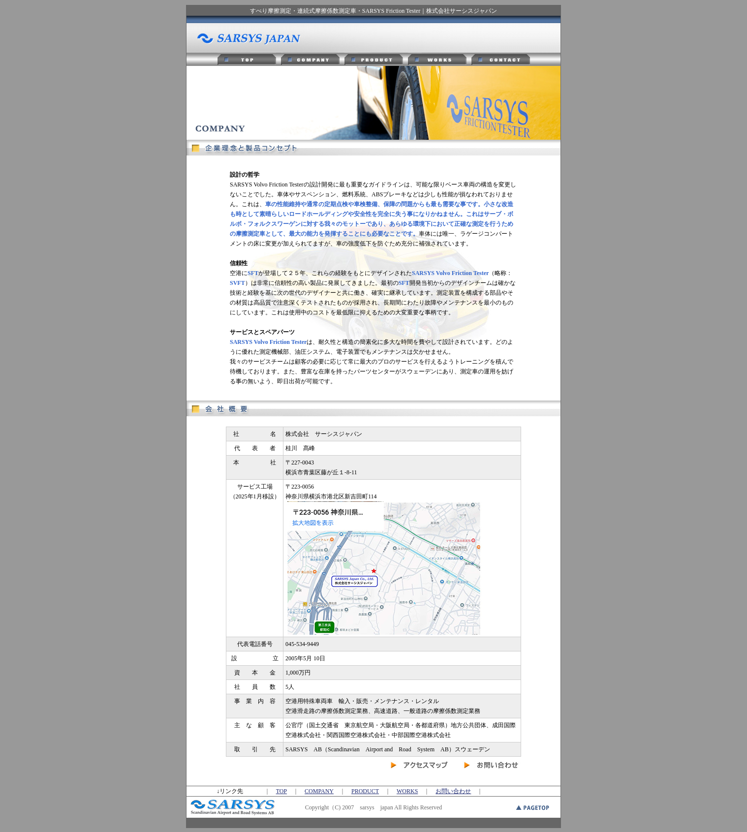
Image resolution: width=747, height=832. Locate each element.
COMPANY (319, 791)
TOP (281, 791)
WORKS (407, 791)
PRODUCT (365, 791)
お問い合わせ (453, 791)
